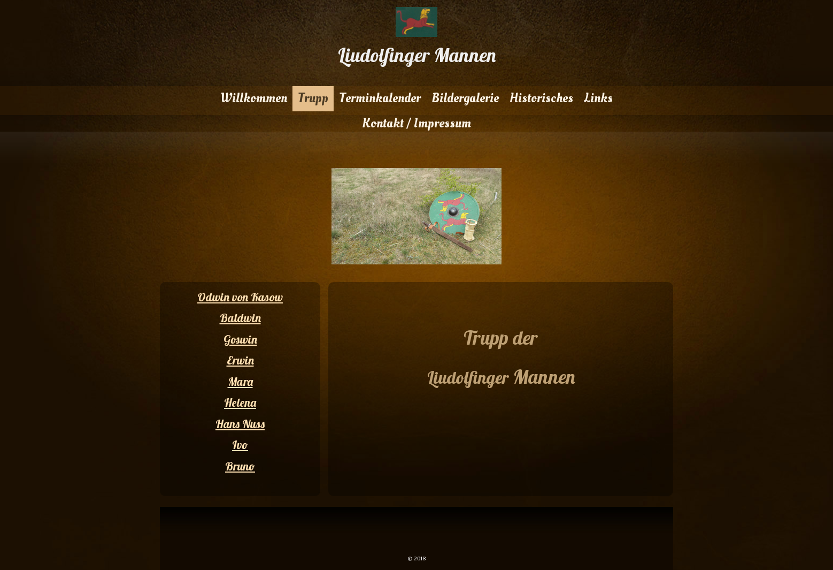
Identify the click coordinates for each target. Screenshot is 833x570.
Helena (240, 402)
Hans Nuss (240, 423)
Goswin (240, 339)
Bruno (240, 466)
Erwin (240, 360)
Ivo (240, 444)
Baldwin (240, 317)
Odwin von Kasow (240, 297)
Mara (240, 381)
